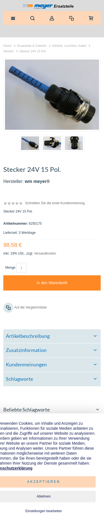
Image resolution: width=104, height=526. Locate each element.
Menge (10, 268)
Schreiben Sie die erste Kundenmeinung (55, 203)
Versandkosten (45, 253)
